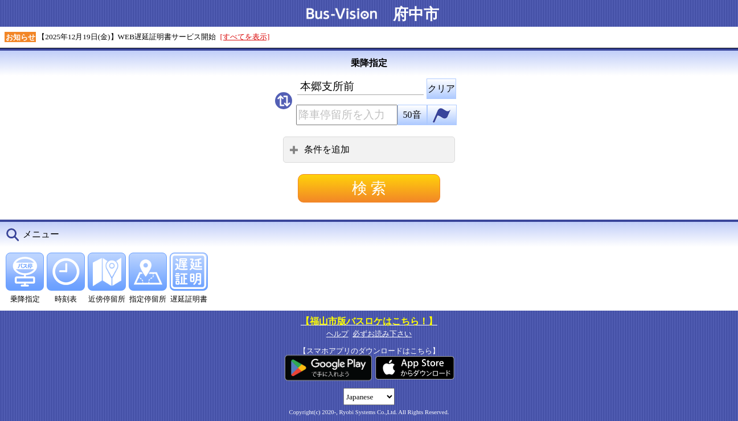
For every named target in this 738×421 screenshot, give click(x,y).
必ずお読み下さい (382, 333)
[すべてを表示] (245, 36)
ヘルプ (337, 333)
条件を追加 (319, 149)
